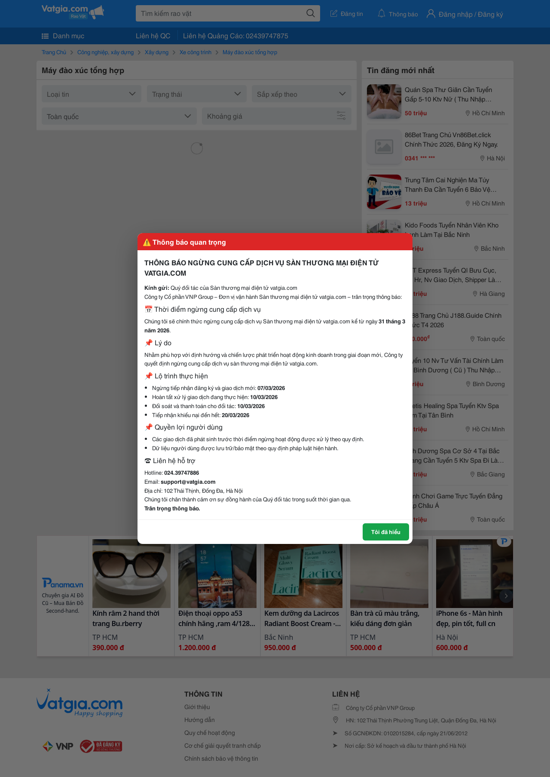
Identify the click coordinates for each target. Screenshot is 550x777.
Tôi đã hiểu (385, 531)
